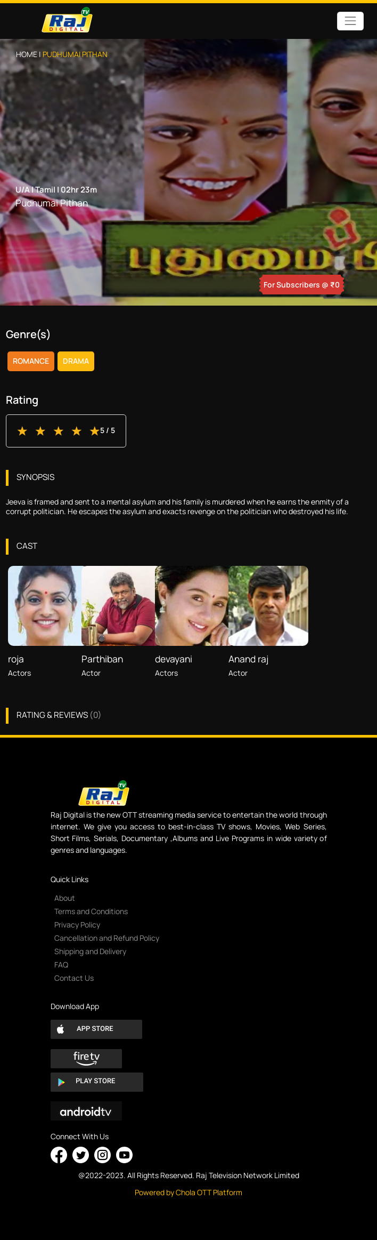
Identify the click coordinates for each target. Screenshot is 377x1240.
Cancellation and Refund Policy (106, 938)
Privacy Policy (77, 924)
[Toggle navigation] (350, 21)
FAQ (61, 964)
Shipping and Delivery (90, 951)
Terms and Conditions (91, 911)
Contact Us (74, 978)
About (64, 898)
